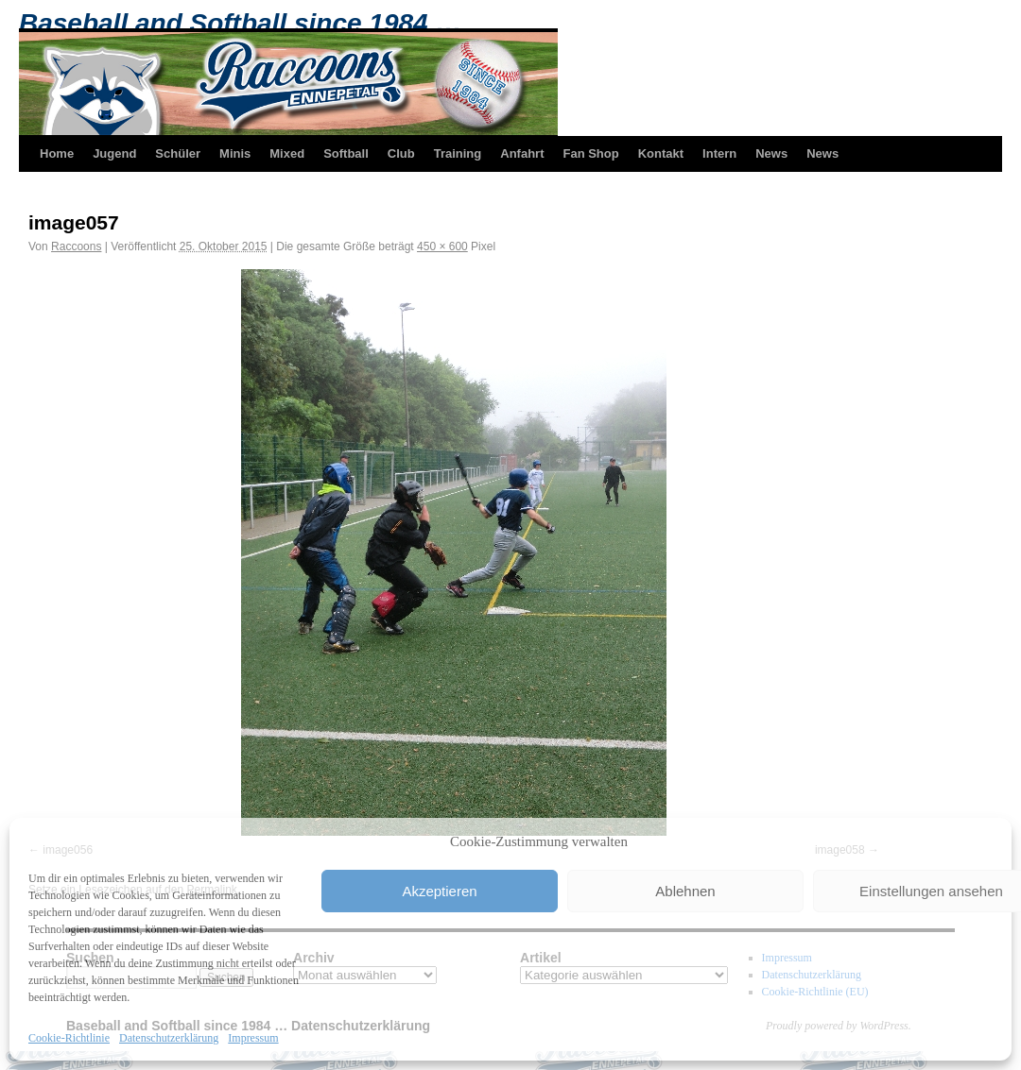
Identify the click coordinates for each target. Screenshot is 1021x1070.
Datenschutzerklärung (168, 1038)
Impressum (253, 1038)
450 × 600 (442, 246)
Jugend (114, 153)
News (771, 153)
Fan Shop (590, 153)
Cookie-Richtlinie (69, 1038)
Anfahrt (522, 153)
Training (458, 153)
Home (57, 153)
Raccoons (76, 246)
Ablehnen (685, 891)
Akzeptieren (439, 891)
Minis (235, 153)
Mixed (286, 153)
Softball (346, 153)
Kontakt (661, 153)
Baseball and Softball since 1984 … (240, 23)
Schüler (177, 153)
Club (401, 153)
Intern (719, 153)
